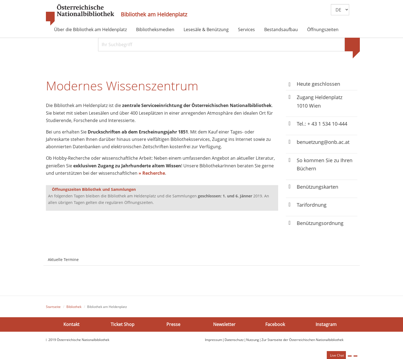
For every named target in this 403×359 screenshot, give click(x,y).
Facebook (275, 324)
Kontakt (71, 324)
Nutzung (252, 339)
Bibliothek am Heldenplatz (154, 14)
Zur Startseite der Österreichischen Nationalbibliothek (302, 339)
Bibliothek (73, 306)
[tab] (88, 256)
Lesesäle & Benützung (206, 29)
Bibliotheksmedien (155, 29)
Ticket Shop (122, 324)
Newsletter (224, 324)
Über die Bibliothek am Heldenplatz (90, 29)
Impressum (213, 339)
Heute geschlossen (318, 84)
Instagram (326, 324)
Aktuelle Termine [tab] (63, 259)
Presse (173, 324)
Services (246, 29)
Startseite (53, 306)
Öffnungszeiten (323, 29)
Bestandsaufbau (281, 29)
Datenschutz (234, 339)
